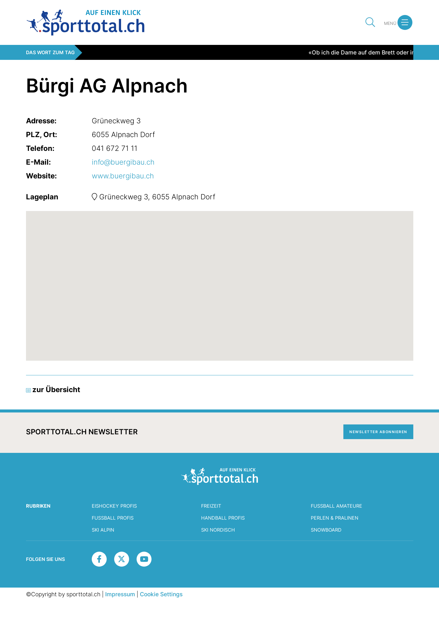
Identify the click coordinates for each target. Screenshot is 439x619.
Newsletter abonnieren (378, 432)
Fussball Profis (113, 518)
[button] (404, 22)
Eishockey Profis (114, 506)
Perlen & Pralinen (334, 518)
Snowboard (326, 530)
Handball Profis (223, 518)
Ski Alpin (103, 530)
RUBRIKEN (38, 506)
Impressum (120, 594)
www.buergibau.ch (123, 176)
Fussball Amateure (336, 506)
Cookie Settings (161, 594)
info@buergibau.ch (123, 162)
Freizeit (211, 506)
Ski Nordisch (218, 530)
